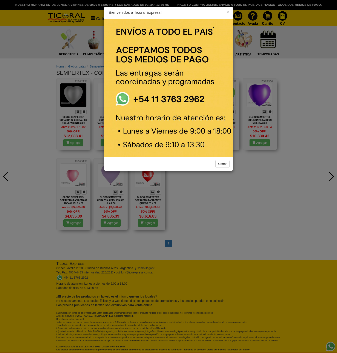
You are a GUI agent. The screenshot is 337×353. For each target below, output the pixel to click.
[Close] (228, 11)
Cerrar (222, 164)
